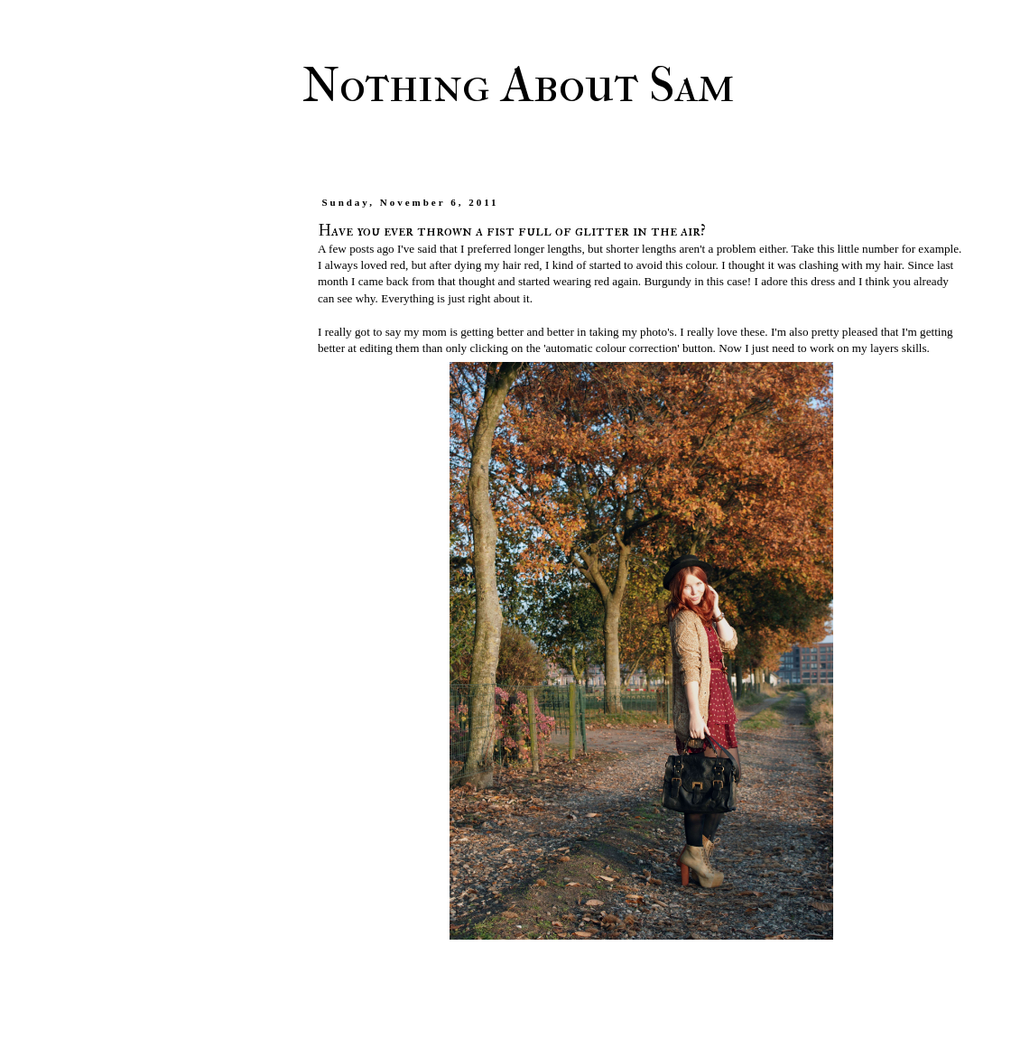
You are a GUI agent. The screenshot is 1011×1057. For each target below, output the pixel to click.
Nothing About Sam (518, 85)
